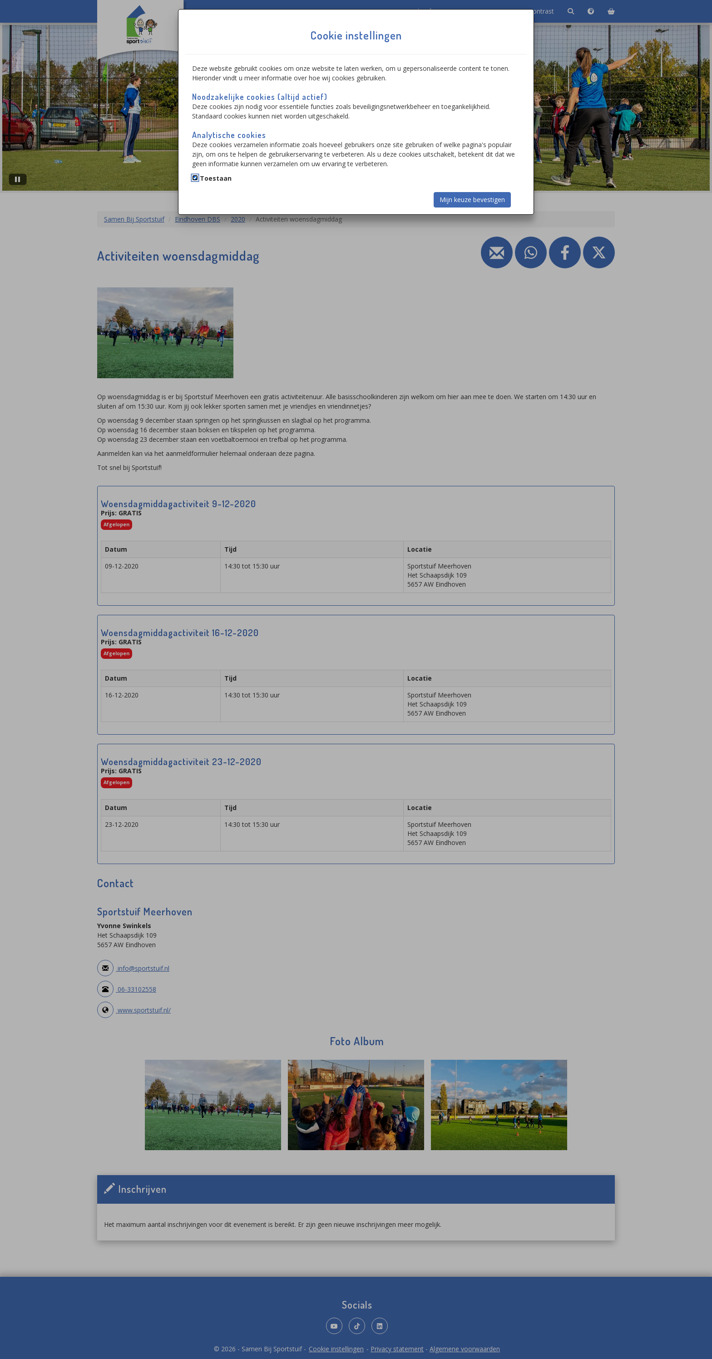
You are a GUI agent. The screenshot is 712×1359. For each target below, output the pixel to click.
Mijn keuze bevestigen (472, 199)
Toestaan (216, 178)
